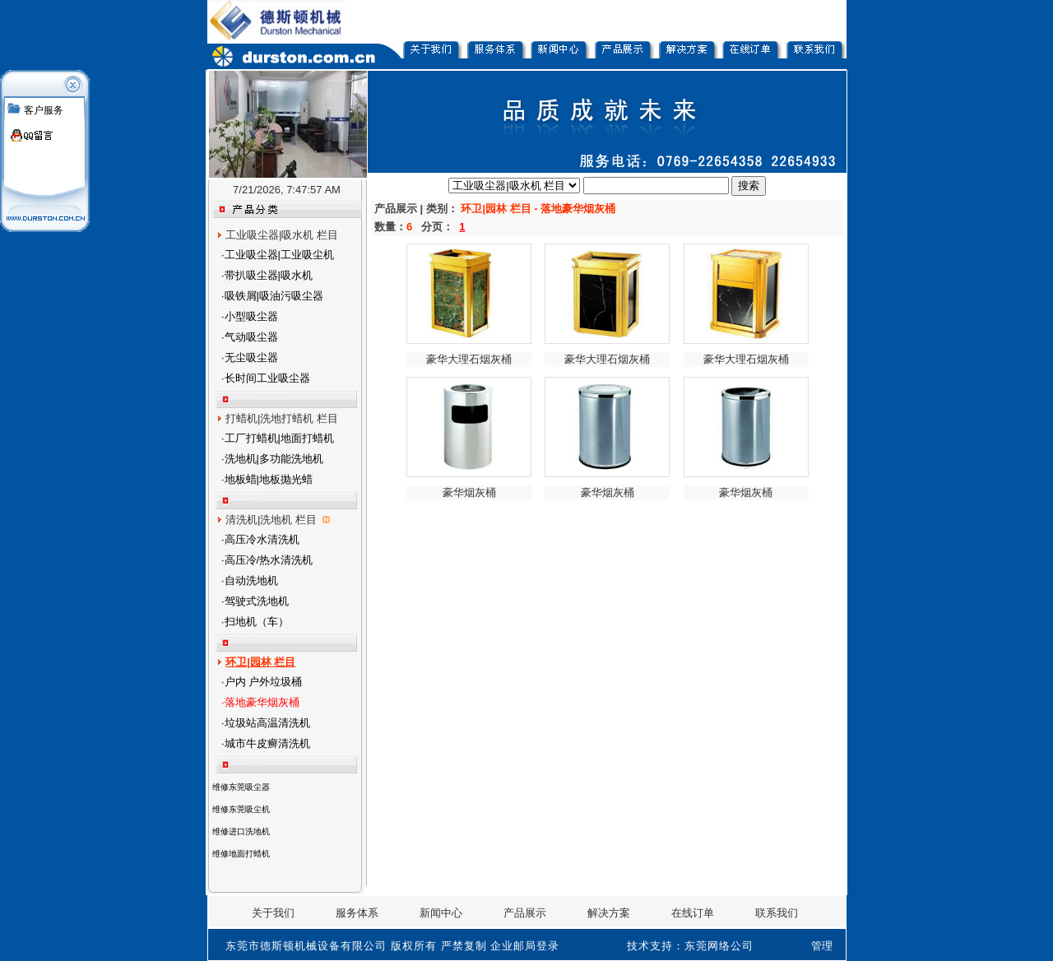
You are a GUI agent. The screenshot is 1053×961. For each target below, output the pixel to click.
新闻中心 (441, 913)
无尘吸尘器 (251, 357)
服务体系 (357, 913)
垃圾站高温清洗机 (267, 723)
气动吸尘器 (251, 337)
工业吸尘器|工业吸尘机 (279, 254)
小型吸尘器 (251, 316)
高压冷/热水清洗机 (269, 560)
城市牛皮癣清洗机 (267, 743)
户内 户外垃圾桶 (264, 681)
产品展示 (524, 913)
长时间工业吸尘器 (267, 378)
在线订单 (692, 913)
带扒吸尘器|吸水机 (269, 275)
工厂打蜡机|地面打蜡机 (279, 438)
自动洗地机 (251, 580)
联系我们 (776, 913)
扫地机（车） (257, 621)
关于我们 (273, 913)
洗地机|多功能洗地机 (274, 459)
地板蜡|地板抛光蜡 (269, 479)
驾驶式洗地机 (257, 601)
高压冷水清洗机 (262, 539)
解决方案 (608, 913)
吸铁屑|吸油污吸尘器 (274, 296)
